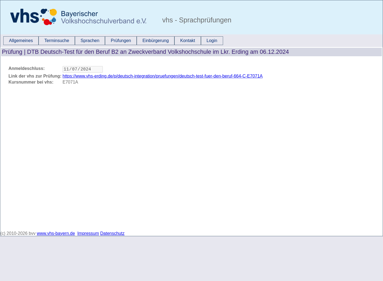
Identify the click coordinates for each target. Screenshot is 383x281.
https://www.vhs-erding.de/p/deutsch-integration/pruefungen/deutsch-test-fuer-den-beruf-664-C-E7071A (163, 77)
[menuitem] (21, 40)
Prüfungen (121, 40)
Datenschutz (112, 233)
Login (212, 40)
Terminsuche (56, 40)
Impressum (88, 233)
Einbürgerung (155, 40)
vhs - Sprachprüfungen (196, 20)
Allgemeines (21, 40)
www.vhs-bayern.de (56, 233)
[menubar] (113, 40)
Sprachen (90, 40)
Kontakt (187, 40)
